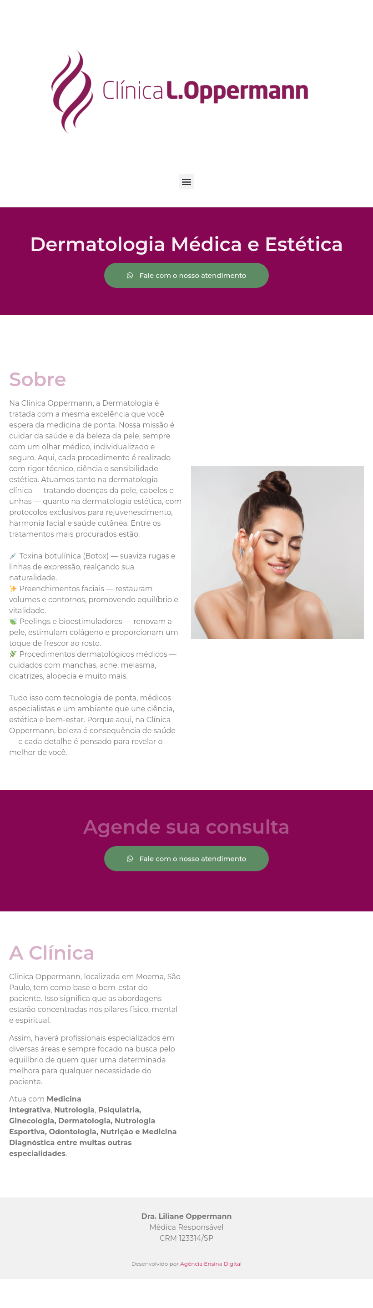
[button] (186, 181)
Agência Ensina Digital (211, 1263)
